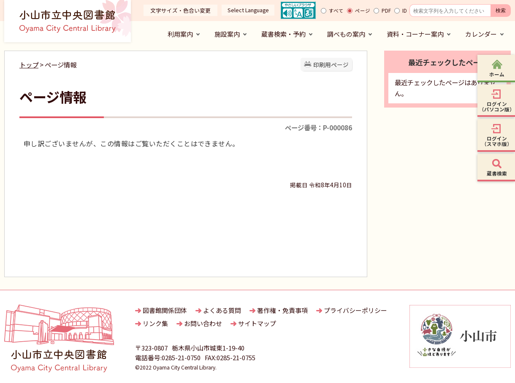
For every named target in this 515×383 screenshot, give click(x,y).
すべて (336, 10)
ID (404, 10)
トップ (28, 64)
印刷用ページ (331, 64)
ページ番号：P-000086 (318, 127)
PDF (386, 10)
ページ (362, 10)
